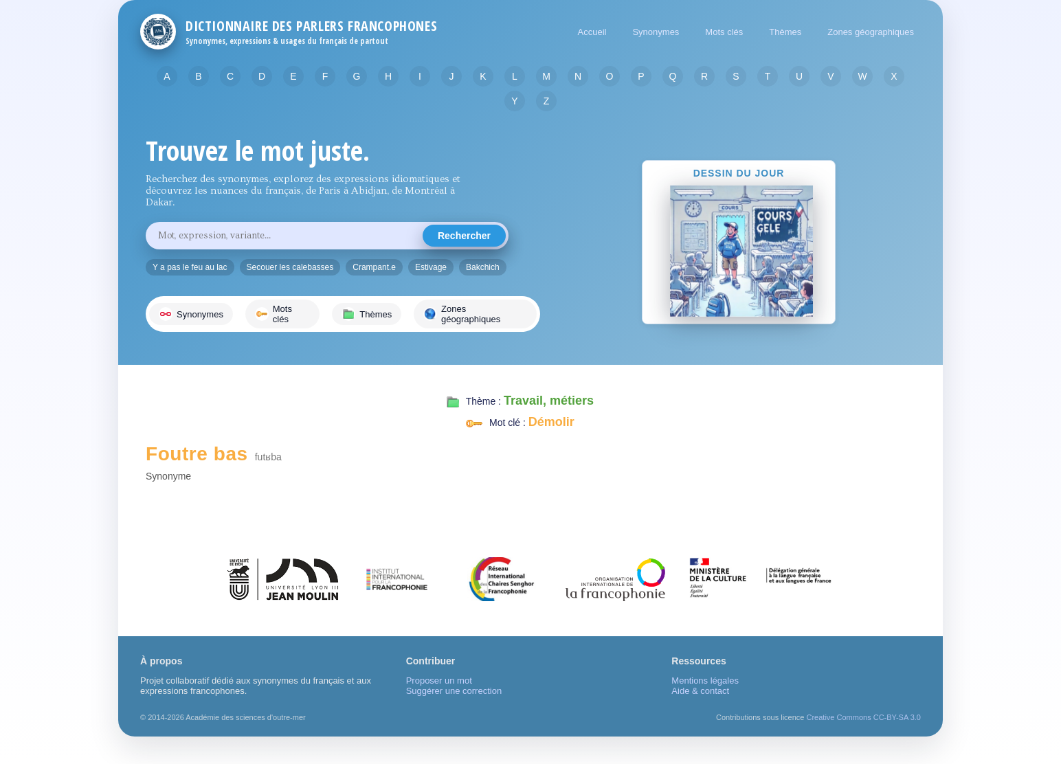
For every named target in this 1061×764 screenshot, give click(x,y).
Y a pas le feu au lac (190, 267)
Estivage (431, 267)
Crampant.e (374, 267)
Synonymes (655, 32)
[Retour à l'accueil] (158, 31)
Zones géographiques (870, 32)
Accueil (592, 32)
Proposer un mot (439, 680)
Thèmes (785, 32)
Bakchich (483, 267)
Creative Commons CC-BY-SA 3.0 (864, 717)
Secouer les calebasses (290, 267)
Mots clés (724, 32)
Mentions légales (705, 680)
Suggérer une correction (454, 691)
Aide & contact (700, 691)
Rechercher (464, 235)
